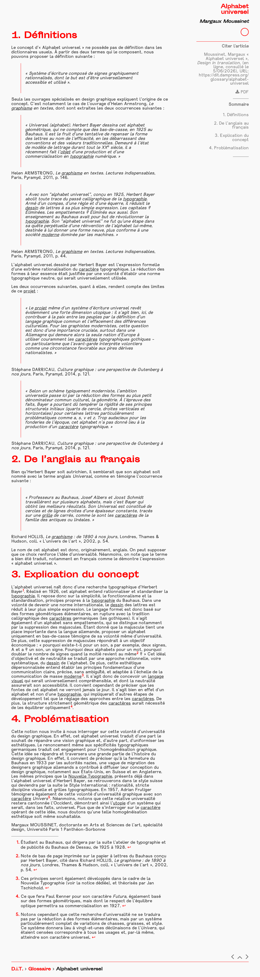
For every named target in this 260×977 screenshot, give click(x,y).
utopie (119, 803)
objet (65, 152)
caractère (89, 270)
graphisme (21, 108)
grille (47, 516)
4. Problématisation (229, 148)
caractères (86, 340)
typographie (81, 157)
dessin (31, 208)
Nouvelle (78, 777)
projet (30, 291)
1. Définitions (236, 115)
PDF (242, 92)
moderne (50, 235)
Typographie (100, 777)
